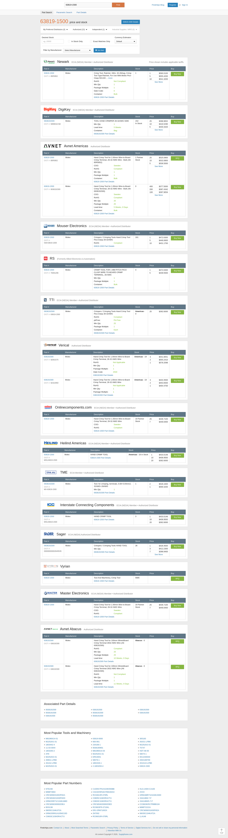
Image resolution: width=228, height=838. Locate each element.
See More (159, 82)
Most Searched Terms (79, 828)
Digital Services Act (143, 828)
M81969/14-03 (99, 751)
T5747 (142, 748)
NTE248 (49, 789)
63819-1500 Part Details (104, 97)
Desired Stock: (53, 40)
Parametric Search (98, 828)
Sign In (185, 5)
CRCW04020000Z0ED (102, 804)
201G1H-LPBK (146, 763)
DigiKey (79, 109)
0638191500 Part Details (104, 134)
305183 (143, 739)
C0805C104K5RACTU (102, 798)
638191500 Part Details (103, 375)
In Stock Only (75, 41)
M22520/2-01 (145, 745)
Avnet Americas (77, 146)
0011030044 (145, 757)
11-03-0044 (50, 748)
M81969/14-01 (52, 739)
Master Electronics (88, 593)
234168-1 (97, 745)
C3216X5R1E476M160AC (104, 792)
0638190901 (98, 748)
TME (74, 472)
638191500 (49, 357)
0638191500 (49, 121)
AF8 (47, 754)
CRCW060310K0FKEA (55, 795)
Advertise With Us (114, 831)
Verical (67, 345)
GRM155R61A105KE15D (56, 813)
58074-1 (143, 754)
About (66, 828)
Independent (100, 29)
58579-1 (96, 760)
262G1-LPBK (145, 742)
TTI (71, 300)
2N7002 (96, 813)
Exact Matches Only (100, 41)
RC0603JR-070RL (100, 816)
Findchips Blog (158, 5)
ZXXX (142, 792)
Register (172, 5)
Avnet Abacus (73, 629)
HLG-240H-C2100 (147, 789)
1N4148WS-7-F (146, 801)
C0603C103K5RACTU (55, 816)
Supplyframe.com (125, 834)
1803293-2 (50, 751)
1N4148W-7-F (145, 798)
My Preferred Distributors (56, 29)
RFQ (177, 158)
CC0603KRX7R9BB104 (150, 804)
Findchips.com (49, 4)
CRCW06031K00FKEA (149, 810)
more (110, 78)
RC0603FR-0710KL (101, 807)
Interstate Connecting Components (101, 505)
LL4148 (143, 816)
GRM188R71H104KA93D (150, 795)
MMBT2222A (145, 807)
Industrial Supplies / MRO (125, 29)
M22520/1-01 (51, 742)
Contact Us (58, 828)
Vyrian (58, 566)
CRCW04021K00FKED (55, 798)
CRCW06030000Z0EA (55, 804)
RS (69, 258)
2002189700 (145, 760)
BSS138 (49, 807)
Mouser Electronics (87, 226)
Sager (72, 534)
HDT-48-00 (144, 751)
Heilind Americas (87, 443)
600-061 (96, 742)
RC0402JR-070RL (100, 795)
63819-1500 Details (130, 22)
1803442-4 (50, 745)
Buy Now (177, 74)
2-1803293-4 (98, 766)
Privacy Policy (112, 828)
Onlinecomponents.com (90, 407)
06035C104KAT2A (147, 813)
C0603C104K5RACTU (102, 801)
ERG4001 (97, 757)
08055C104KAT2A (53, 810)
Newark (78, 62)
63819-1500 (49, 73)
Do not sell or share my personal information (170, 828)
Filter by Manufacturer (52, 50)
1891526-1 (97, 763)
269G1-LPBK (51, 760)
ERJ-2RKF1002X (100, 810)
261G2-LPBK (51, 763)
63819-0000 (98, 739)
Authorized (80, 29)
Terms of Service (127, 828)
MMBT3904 (50, 792)
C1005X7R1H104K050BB (103, 789)
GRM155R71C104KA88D (56, 801)
